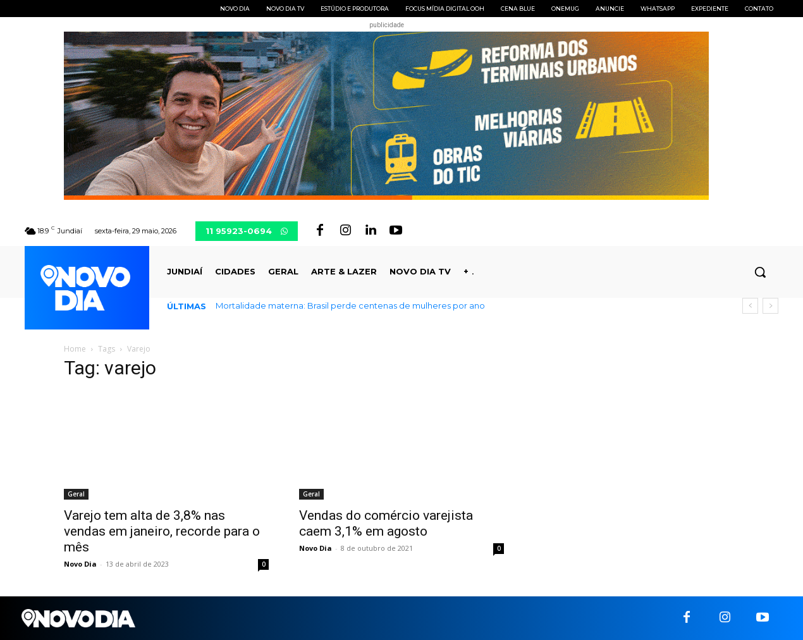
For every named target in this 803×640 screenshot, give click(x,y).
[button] (760, 272)
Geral (76, 493)
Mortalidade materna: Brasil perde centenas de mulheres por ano (350, 305)
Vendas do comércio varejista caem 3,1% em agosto (386, 523)
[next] (770, 306)
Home (75, 348)
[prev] (750, 306)
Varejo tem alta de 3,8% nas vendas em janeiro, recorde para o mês (162, 531)
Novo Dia (80, 564)
